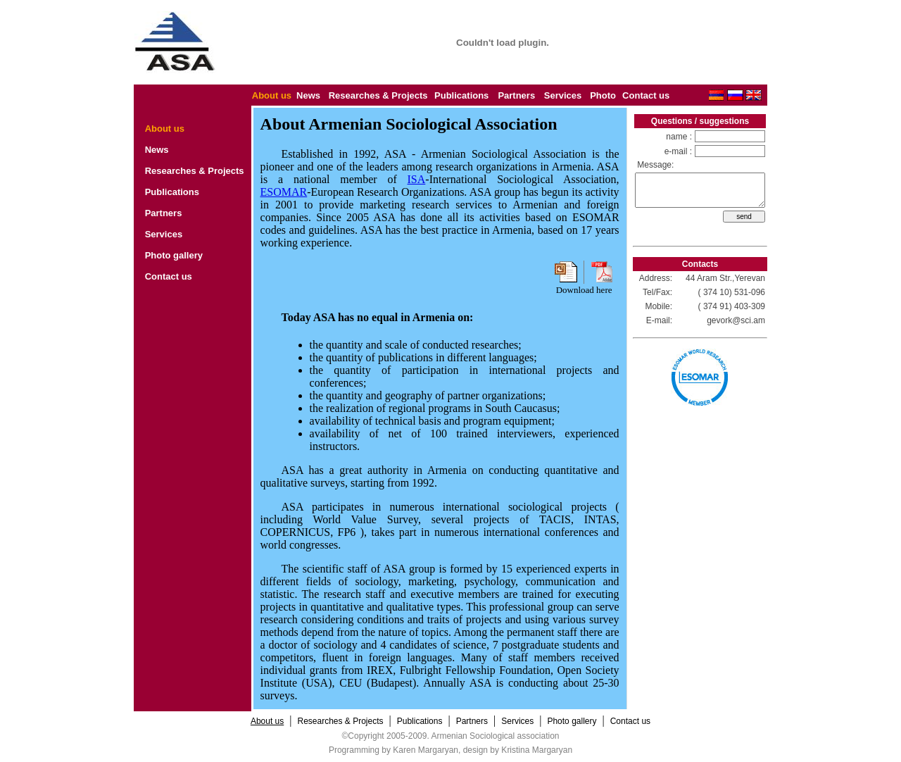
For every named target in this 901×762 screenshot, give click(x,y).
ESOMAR (284, 192)
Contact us (645, 95)
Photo (603, 95)
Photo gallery (174, 255)
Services (563, 95)
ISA (417, 179)
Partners (516, 95)
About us (271, 95)
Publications (461, 95)
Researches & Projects (378, 95)
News (308, 95)
